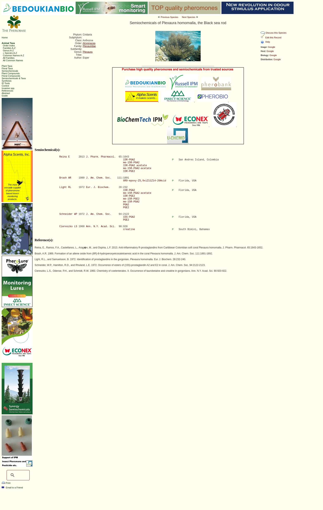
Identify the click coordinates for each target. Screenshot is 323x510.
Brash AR (65, 177)
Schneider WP (68, 214)
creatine (129, 229)
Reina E (64, 156)
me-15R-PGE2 (131, 198)
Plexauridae (89, 46)
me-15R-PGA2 (131, 162)
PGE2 (126, 207)
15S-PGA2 (129, 217)
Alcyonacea (89, 43)
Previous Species (169, 17)
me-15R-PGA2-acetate (137, 168)
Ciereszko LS (68, 226)
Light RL (65, 187)
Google (271, 47)
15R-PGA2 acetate (135, 165)
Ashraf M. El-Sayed (219, 504)
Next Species (188, 17)
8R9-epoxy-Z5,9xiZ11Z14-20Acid (144, 180)
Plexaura (87, 52)
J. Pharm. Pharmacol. (101, 156)
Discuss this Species (276, 33)
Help (267, 42)
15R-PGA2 (129, 159)
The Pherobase (148, 504)
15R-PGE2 (129, 171)
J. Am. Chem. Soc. (98, 177)
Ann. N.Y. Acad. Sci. (101, 226)
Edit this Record (273, 37)
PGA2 (126, 204)
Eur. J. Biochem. (98, 187)
